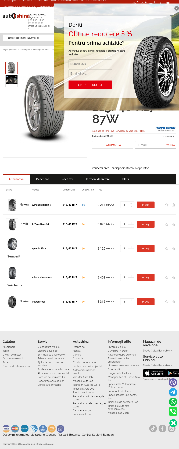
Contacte (78, 358)
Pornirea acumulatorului (51, 377)
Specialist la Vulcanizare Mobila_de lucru (122, 386)
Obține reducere (90, 85)
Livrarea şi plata (117, 347)
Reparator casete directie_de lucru (89, 405)
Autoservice (47, 7)
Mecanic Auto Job (83, 381)
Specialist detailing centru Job (122, 397)
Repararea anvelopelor (51, 381)
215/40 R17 (70, 204)
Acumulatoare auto (13, 358)
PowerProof (38, 301)
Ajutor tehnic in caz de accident (50, 364)
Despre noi (79, 347)
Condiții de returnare (84, 362)
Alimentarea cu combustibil (53, 373)
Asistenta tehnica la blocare (53, 369)
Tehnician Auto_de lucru (86, 384)
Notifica (170, 145)
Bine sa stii (114, 369)
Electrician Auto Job (84, 392)
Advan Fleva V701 (42, 277)
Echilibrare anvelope (49, 384)
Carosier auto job (82, 410)
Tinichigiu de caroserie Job (123, 402)
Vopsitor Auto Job (83, 377)
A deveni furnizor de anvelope (84, 372)
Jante (6, 350)
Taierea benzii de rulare (51, 358)
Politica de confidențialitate (88, 366)
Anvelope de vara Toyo (103, 131)
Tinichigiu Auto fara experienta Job (118, 407)
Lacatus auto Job (82, 414)
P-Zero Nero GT (40, 224)
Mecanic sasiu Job (118, 412)
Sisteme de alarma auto (19, 7)
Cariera (77, 354)
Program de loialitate (120, 373)
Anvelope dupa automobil (122, 354)
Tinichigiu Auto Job (83, 388)
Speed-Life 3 (39, 248)
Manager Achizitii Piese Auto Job (124, 379)
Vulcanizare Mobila (49, 347)
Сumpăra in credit (118, 350)
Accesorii (8, 362)
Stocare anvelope (48, 350)
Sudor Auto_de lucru (119, 391)
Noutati (77, 350)
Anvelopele (9, 347)
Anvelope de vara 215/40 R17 (130, 131)
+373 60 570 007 (40, 21)
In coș (145, 205)
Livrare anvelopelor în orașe (123, 365)
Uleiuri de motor (12, 354)
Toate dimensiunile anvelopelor (118, 360)
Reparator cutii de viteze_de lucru (88, 398)
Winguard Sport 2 (41, 204)
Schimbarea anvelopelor (52, 354)
